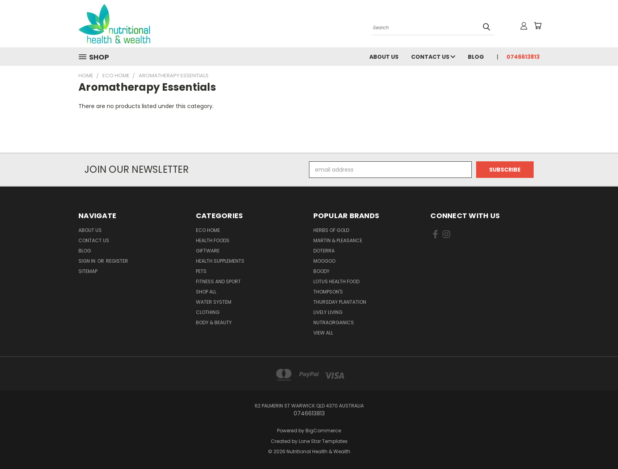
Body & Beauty (214, 322)
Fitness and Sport (218, 281)
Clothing (208, 312)
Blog (476, 57)
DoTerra (324, 250)
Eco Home (208, 230)
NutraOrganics (333, 322)
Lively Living (328, 312)
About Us (383, 57)
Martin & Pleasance (337, 240)
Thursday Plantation (339, 302)
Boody (321, 271)
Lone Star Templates (323, 441)
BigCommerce (323, 430)
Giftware (208, 250)
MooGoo (324, 261)
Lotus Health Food (336, 281)
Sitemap (87, 271)
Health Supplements (220, 261)
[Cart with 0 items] (538, 26)
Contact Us (433, 57)
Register (117, 261)
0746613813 (523, 57)
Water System (213, 302)
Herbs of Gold (331, 230)
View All (323, 332)
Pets (201, 271)
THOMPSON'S (328, 291)
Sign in (87, 261)
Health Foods (212, 240)
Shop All (206, 291)
